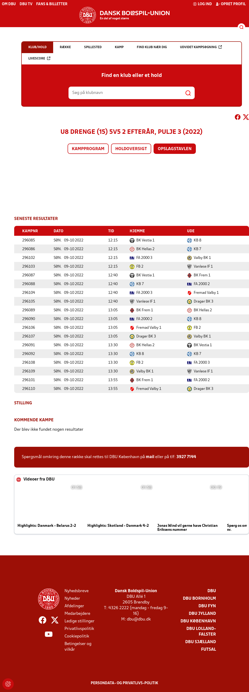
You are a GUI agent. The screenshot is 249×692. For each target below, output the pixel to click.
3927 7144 (186, 457)
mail (150, 457)
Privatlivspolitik (79, 629)
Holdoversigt (131, 149)
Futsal (208, 649)
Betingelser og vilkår (77, 646)
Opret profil (231, 4)
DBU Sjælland (200, 642)
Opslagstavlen (175, 149)
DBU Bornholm (199, 598)
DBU (211, 591)
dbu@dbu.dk (139, 619)
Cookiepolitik (76, 636)
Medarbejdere (77, 614)
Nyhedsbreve (76, 591)
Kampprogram (88, 149)
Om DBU (9, 4)
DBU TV (26, 4)
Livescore (39, 58)
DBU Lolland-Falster (201, 631)
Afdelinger (74, 606)
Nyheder (72, 598)
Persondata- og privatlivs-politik (124, 683)
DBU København (198, 621)
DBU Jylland (202, 614)
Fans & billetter (51, 4)
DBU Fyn (207, 606)
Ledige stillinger (79, 621)
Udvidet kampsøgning (201, 47)
